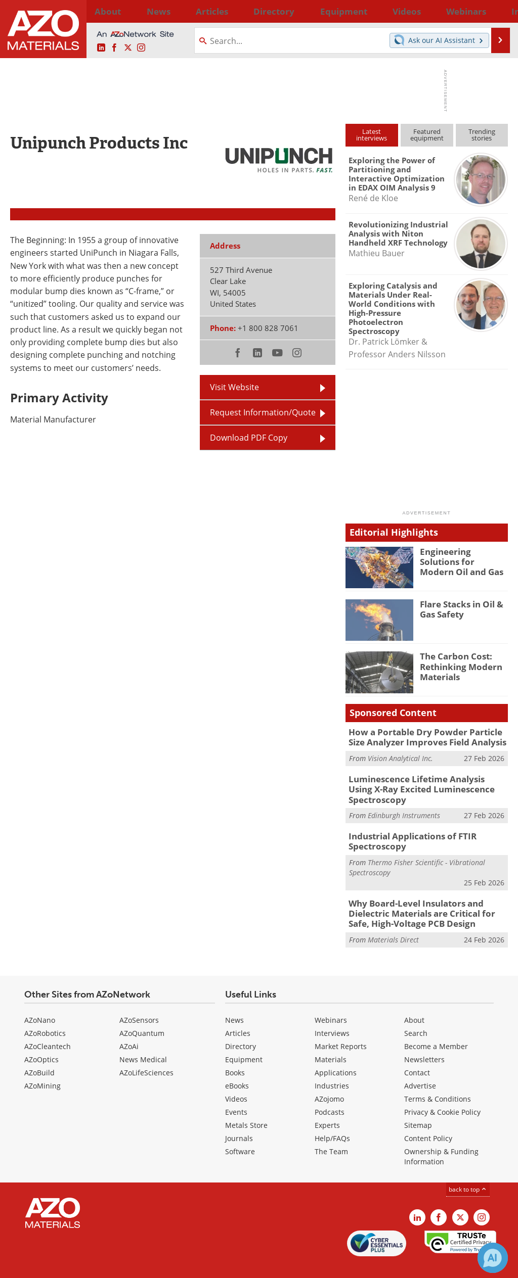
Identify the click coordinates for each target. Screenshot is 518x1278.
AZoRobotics (45, 1012)
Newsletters (424, 1038)
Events (236, 1091)
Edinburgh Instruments (404, 801)
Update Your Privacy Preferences (86, 1265)
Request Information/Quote (263, 412)
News (234, 999)
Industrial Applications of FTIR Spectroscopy (406, 825)
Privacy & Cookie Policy (442, 1091)
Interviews (332, 1012)
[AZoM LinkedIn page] (101, 48)
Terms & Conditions (437, 1077)
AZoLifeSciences (146, 1051)
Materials (331, 1038)
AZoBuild (39, 1051)
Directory (233, 11)
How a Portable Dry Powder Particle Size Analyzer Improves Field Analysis (425, 736)
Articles (237, 1012)
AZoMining (42, 1064)
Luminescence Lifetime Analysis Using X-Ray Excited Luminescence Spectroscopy (426, 780)
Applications (336, 1051)
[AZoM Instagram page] (141, 48)
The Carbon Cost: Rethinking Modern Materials (457, 665)
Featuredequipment (427, 135)
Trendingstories (481, 135)
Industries (332, 1064)
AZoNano (39, 999)
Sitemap (418, 1104)
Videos (236, 1077)
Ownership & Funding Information (441, 1135)
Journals (239, 1117)
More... (496, 11)
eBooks (237, 1064)
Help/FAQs (332, 1117)
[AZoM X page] (128, 48)
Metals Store (246, 1104)
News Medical (143, 1038)
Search (415, 1012)
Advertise (420, 1064)
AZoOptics (41, 1038)
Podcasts (329, 1091)
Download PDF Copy (248, 437)
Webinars (331, 999)
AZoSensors (139, 999)
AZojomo (329, 1077)
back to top (468, 1168)
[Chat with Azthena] (493, 1258)
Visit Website (234, 387)
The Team (331, 1130)
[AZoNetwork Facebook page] (114, 48)
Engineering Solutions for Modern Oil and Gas (461, 560)
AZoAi (129, 1025)
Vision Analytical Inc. (400, 756)
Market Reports (341, 1025)
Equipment (244, 1038)
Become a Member (436, 1025)
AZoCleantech (47, 1025)
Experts (327, 1104)
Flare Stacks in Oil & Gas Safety (458, 608)
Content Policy (428, 1117)
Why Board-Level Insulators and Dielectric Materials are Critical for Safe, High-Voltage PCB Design (426, 894)
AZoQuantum (141, 1012)
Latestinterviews (371, 135)
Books (235, 1051)
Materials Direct (393, 919)
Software (240, 1130)
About (414, 999)
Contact (417, 1051)
